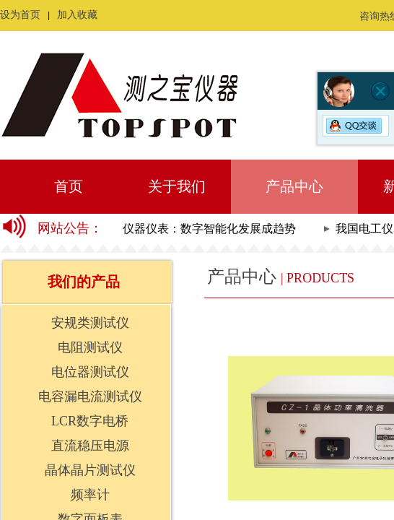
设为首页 (20, 14)
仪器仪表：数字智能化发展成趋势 (211, 228)
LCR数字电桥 (89, 421)
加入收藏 (77, 14)
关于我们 (177, 186)
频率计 (90, 495)
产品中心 (294, 186)
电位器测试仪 (90, 372)
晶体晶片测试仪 (90, 470)
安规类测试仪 (90, 323)
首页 (68, 186)
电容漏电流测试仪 (90, 396)
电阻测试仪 (90, 347)
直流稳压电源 (90, 445)
